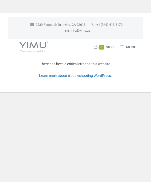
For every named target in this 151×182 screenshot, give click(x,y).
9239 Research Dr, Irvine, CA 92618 (60, 25)
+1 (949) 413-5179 (109, 25)
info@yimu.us (80, 30)
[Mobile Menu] (127, 47)
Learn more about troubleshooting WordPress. (75, 76)
